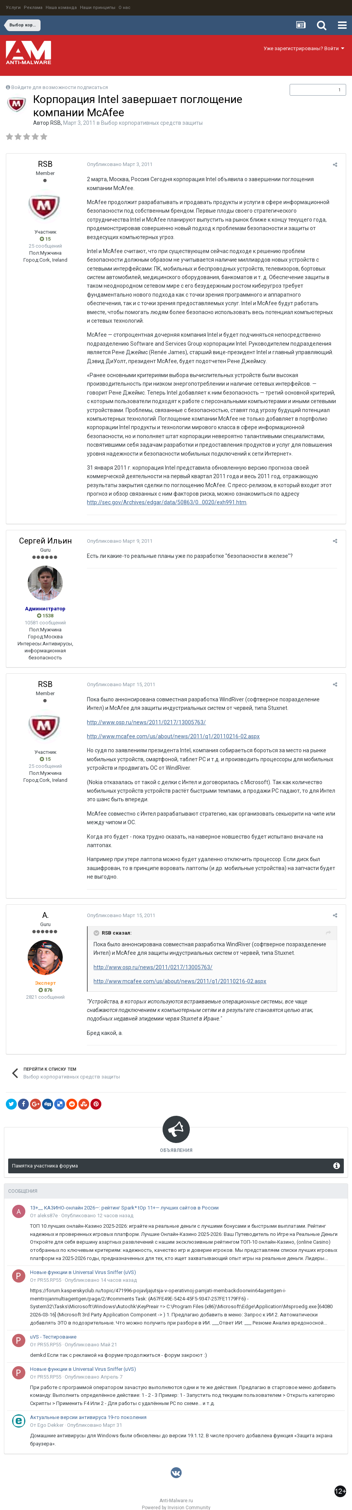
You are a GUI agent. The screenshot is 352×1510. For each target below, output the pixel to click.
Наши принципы (97, 7)
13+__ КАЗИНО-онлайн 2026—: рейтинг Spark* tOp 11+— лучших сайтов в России (124, 1199)
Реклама (33, 7)
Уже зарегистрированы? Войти (304, 48)
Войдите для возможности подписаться (59, 87)
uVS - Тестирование (53, 1328)
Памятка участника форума (45, 1157)
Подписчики (310, 90)
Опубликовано (117, 164)
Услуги (13, 7)
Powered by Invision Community (176, 1498)
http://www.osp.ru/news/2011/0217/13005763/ (143, 713)
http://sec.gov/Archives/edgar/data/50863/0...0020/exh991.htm (164, 494)
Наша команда (61, 7)
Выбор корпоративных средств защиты (152, 123)
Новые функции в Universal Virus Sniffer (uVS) (83, 1263)
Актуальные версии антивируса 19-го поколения (88, 1409)
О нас (125, 7)
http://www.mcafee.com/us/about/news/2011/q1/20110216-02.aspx (170, 728)
